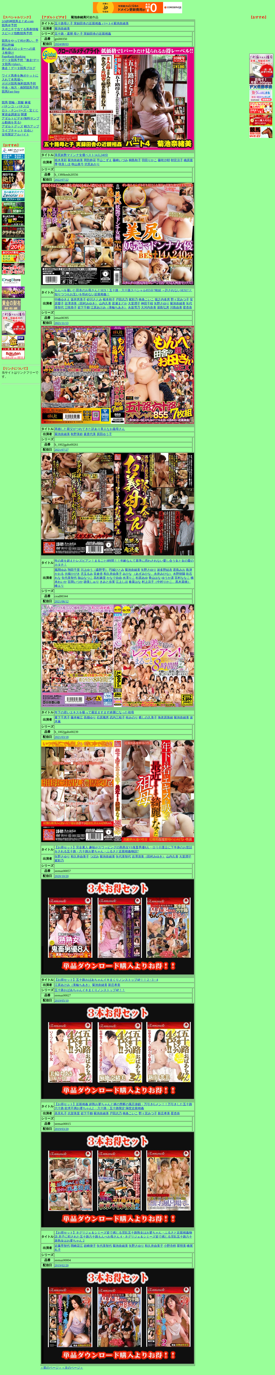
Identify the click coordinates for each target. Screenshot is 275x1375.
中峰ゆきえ (62, 299)
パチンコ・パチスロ (15, 106)
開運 (24, 114)
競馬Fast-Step (10, 91)
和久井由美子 (113, 573)
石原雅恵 (103, 717)
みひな (127, 573)
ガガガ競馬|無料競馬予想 (19, 83)
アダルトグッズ (12, 126)
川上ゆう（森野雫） (94, 569)
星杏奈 (187, 307)
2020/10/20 (62, 876)
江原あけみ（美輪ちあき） (109, 307)
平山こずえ (104, 160)
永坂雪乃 (134, 307)
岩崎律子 (90, 1245)
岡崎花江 (77, 1245)
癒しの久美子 (148, 717)
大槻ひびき (72, 573)
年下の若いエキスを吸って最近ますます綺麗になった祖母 (94, 712)
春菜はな (135, 581)
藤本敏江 (77, 717)
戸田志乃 (122, 299)
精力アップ (31, 126)
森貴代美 (90, 434)
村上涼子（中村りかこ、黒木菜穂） (166, 581)
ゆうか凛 (168, 577)
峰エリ (59, 585)
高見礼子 (61, 1113)
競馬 (5, 102)
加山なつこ (85, 577)
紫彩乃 (133, 299)
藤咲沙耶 (164, 160)
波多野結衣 (164, 569)
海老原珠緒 (165, 717)
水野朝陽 (179, 573)
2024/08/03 (62, 44)
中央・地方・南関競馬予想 (20, 87)
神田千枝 (147, 303)
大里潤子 (134, 303)
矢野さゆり (161, 303)
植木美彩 (61, 160)
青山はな (155, 577)
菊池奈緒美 (62, 28)
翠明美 (181, 1245)
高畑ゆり (90, 717)
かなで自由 (114, 577)
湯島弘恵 (163, 307)
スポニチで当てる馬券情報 (20, 29)
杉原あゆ (142, 577)
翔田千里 (74, 569)
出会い (28, 130)
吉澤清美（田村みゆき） (81, 303)
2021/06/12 (62, 601)
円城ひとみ (116, 569)
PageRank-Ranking (13, 56)
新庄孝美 (114, 985)
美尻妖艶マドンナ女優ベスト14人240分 (81, 155)
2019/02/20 (62, 1265)
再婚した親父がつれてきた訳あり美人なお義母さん (90, 429)
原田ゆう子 (104, 434)
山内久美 (105, 303)
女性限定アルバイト (15, 134)
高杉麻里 (100, 577)
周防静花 (90, 160)
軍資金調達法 (11, 114)
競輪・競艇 (16, 102)
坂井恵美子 (78, 299)
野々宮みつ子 (180, 299)
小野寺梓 (170, 1245)
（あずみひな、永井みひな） (152, 573)
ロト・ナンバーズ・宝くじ (20, 110)
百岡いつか (75, 581)
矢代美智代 (69, 577)
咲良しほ (64, 164)
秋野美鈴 (77, 434)
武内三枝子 (117, 717)
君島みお (179, 569)
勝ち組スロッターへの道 (18, 48)
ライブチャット (12, 130)
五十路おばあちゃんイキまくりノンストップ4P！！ (90, 990)
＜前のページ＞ (51, 1367)
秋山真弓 (77, 164)
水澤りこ (129, 577)
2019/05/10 (62, 1000)
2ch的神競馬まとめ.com (18, 21)
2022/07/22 (62, 179)
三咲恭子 (71, 307)
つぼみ (94, 856)
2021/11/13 (61, 323)
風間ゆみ (61, 569)
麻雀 (28, 102)
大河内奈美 (148, 307)
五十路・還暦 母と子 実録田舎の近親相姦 (83, 33)
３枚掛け (8, 52)
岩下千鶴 (84, 307)
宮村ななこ (182, 577)
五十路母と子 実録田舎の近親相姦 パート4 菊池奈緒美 (92, 23)
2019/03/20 (62, 1129)
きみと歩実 (107, 581)
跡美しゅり (91, 581)
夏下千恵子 (62, 717)
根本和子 (109, 299)
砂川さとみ (94, 299)
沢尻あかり (92, 164)
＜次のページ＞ (72, 1367)
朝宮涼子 (177, 160)
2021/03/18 (62, 737)
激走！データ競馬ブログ (18, 68)
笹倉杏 (98, 573)
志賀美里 (74, 1113)
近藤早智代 (62, 1245)
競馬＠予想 (9, 25)
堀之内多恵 (162, 299)
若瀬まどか (119, 303)
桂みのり (132, 717)
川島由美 (176, 307)
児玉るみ (87, 573)
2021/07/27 (62, 449)
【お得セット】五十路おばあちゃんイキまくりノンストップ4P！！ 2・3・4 (106, 979)
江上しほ (122, 581)
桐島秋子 (135, 160)
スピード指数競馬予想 (17, 33)
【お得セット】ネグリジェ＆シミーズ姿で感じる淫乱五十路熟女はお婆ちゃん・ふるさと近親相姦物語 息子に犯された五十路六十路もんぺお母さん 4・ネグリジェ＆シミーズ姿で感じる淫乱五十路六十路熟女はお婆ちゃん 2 (123, 1236)
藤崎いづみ (120, 160)
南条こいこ (146, 299)
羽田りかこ (149, 160)
